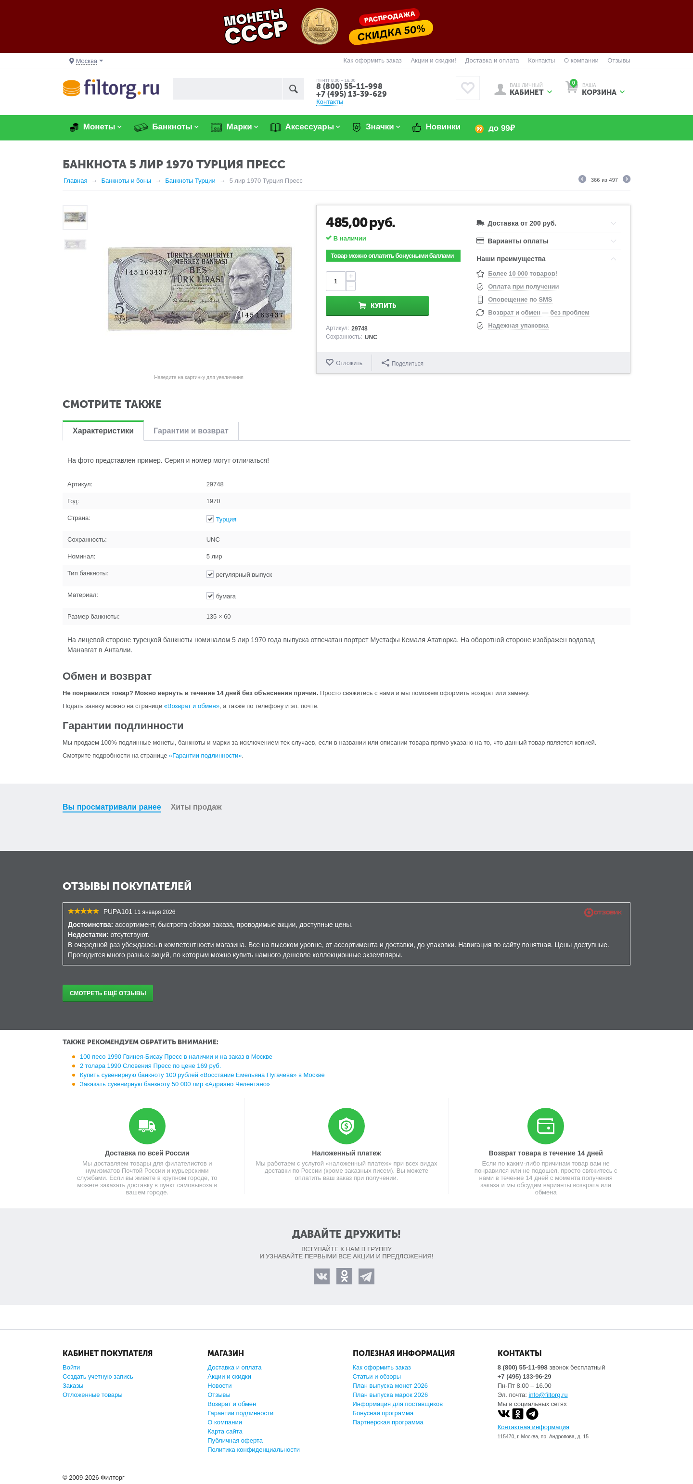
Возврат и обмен (231, 1404)
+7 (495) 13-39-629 (351, 94)
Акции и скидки (229, 1376)
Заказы (73, 1385)
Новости (219, 1385)
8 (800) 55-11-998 (349, 86)
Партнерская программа (388, 1422)
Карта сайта (224, 1431)
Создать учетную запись (98, 1376)
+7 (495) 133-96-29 (525, 1376)
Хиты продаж (196, 807)
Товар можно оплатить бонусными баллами (392, 255)
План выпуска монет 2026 (390, 1385)
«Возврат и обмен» (191, 706)
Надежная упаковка (518, 325)
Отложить (349, 363)
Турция (226, 519)
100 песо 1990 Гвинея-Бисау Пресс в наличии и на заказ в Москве (176, 1056)
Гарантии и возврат (191, 431)
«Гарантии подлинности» (205, 755)
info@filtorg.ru (548, 1394)
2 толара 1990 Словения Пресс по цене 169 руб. (150, 1065)
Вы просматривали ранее (112, 807)
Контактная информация (533, 1427)
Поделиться (403, 362)
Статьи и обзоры (377, 1376)
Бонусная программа (383, 1413)
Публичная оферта (235, 1440)
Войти (71, 1367)
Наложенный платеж (346, 1153)
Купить (416, 281)
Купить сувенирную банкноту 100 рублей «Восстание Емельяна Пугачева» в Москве (202, 1074)
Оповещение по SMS (520, 299)
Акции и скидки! (433, 60)
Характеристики (103, 431)
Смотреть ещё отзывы (108, 993)
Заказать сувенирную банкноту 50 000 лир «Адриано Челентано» (175, 1084)
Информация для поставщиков (398, 1404)
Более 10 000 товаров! (522, 273)
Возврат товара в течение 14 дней (545, 1153)
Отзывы (618, 60)
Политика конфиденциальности (253, 1449)
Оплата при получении (523, 286)
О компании (581, 60)
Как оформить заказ (373, 60)
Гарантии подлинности (240, 1413)
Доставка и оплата (492, 60)
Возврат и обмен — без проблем (539, 312)
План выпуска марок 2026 (390, 1394)
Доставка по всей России (147, 1153)
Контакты (541, 60)
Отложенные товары (93, 1394)
